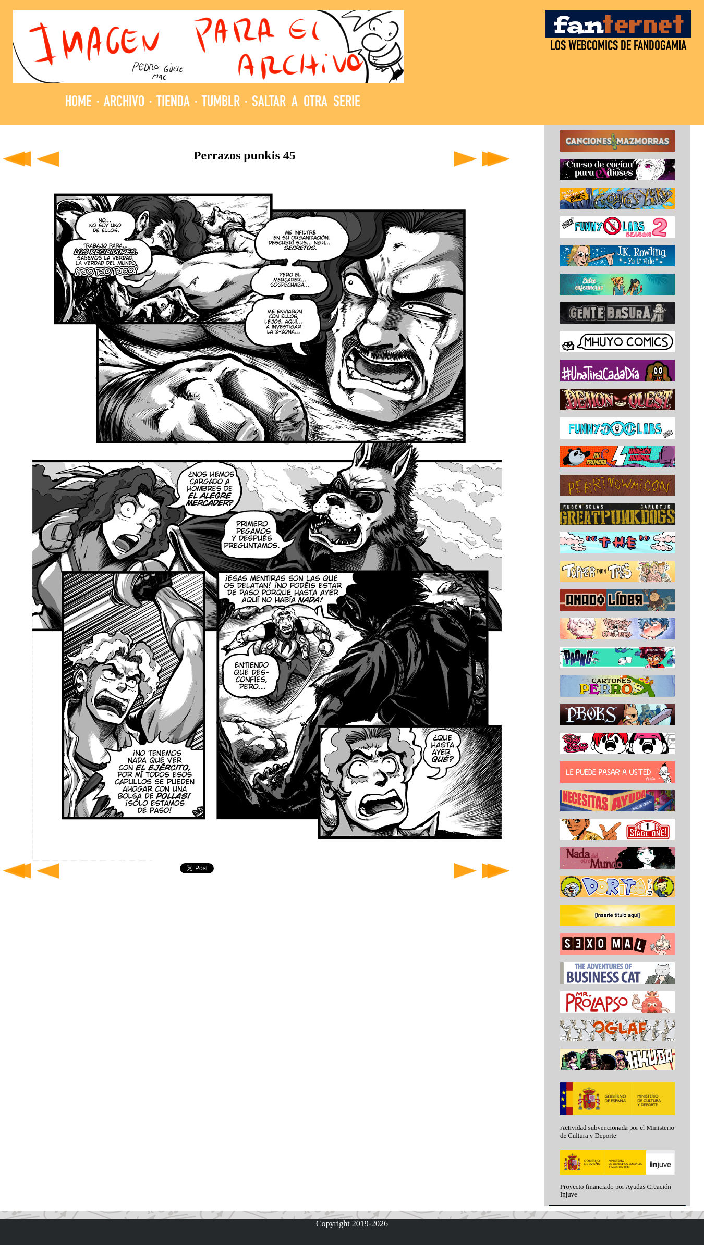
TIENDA (173, 102)
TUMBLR (221, 102)
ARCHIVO (124, 102)
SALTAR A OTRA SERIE (306, 102)
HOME (78, 102)
